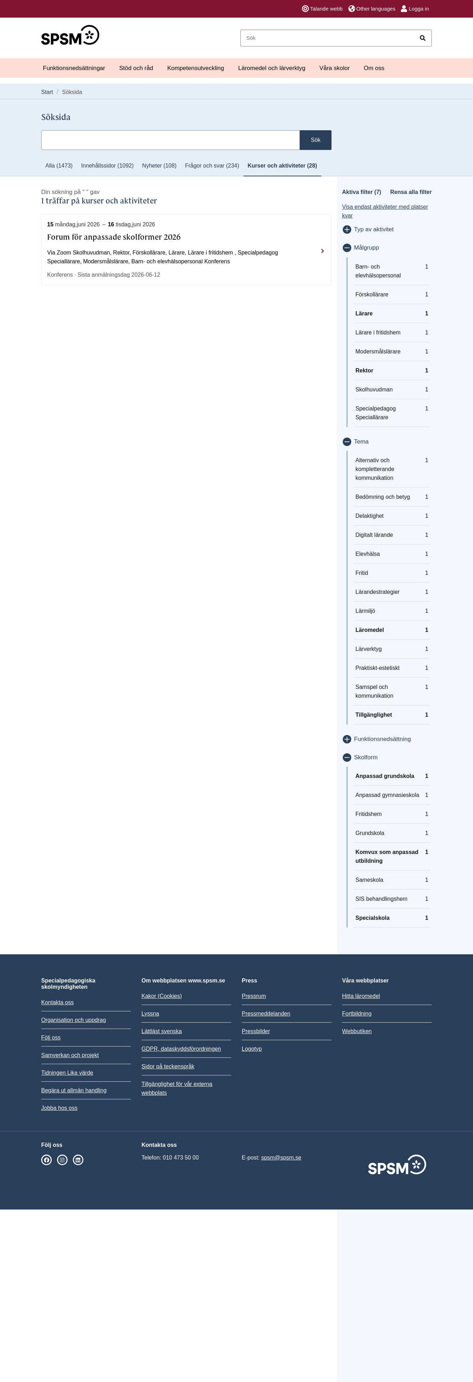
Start (47, 92)
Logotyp (252, 1049)
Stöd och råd (136, 68)
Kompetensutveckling (195, 68)
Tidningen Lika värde (67, 1073)
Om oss (374, 68)
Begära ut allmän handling (74, 1090)
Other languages (372, 8)
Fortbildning (357, 1014)
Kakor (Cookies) (161, 996)
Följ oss (51, 1038)
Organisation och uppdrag (73, 1020)
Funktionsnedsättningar (74, 68)
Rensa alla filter (411, 192)
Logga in (415, 8)
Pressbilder (256, 1031)
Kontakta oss (57, 1002)
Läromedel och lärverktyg (271, 68)
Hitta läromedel (361, 996)
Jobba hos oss (59, 1108)
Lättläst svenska (161, 1031)
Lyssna (150, 1014)
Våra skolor (335, 68)
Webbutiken (357, 1031)
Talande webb (322, 8)
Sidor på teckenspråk (167, 1066)
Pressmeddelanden (266, 1014)
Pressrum (254, 996)
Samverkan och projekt (70, 1055)
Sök (316, 140)
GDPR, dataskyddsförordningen (181, 1049)
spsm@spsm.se (281, 1158)
